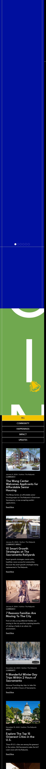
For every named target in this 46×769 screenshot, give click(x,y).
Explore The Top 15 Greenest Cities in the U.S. (20, 736)
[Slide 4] (23, 352)
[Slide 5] (26, 352)
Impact (18, 544)
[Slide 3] (20, 352)
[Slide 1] (15, 352)
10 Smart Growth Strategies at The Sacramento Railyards (20, 551)
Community (10, 477)
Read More (10, 507)
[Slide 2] (18, 352)
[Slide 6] (28, 352)
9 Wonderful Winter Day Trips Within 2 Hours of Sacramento (21, 677)
